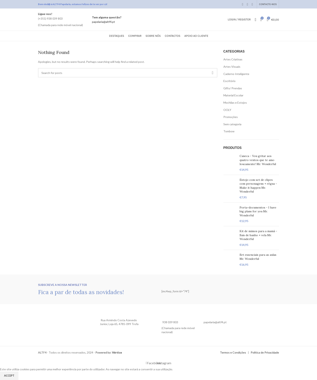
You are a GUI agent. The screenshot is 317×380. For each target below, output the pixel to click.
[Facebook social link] (242, 4)
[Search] (255, 20)
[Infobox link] (60, 19)
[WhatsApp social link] (252, 4)
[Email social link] (247, 4)
